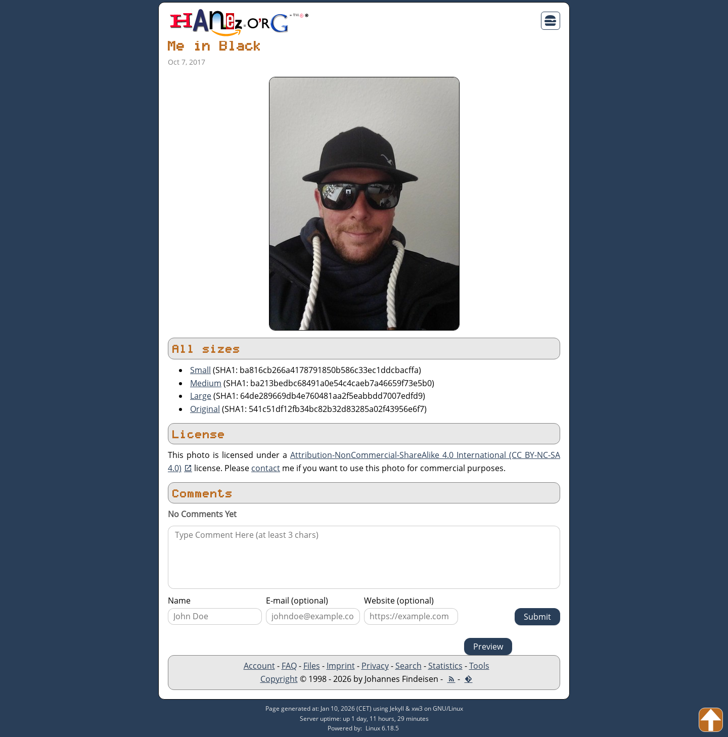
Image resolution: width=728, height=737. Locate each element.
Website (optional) (399, 600)
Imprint (341, 665)
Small (200, 370)
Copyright (279, 678)
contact (265, 468)
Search (408, 665)
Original (205, 408)
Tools (479, 665)
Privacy (375, 665)
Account (259, 665)
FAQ (289, 665)
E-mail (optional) (297, 600)
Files (311, 665)
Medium (205, 383)
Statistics (445, 665)
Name (179, 600)
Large (200, 395)
